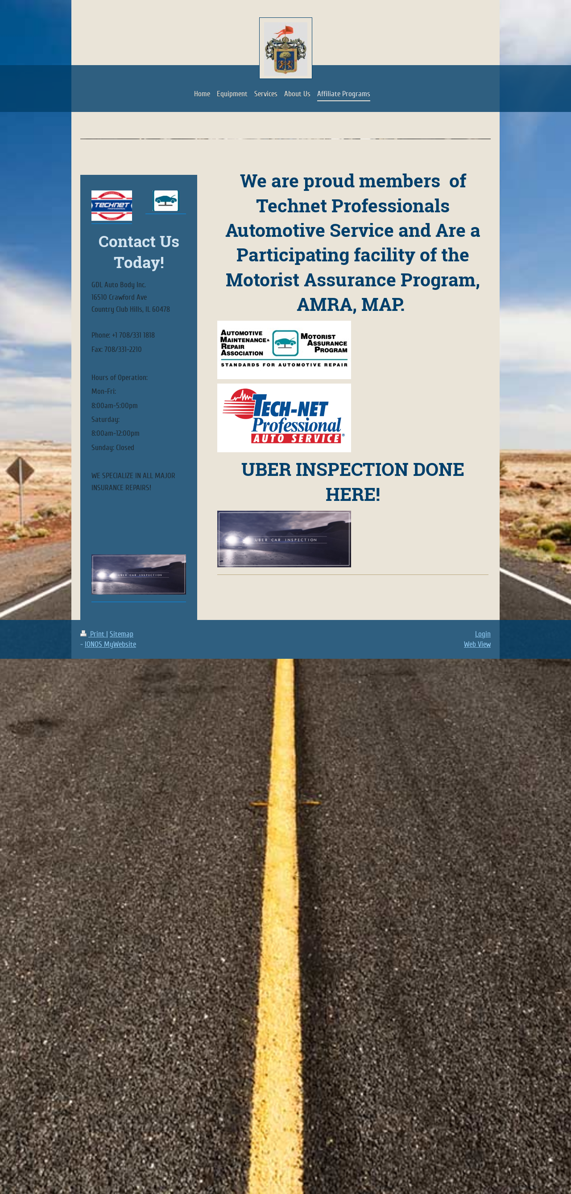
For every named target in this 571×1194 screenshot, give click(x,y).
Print (93, 634)
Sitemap (121, 634)
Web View (477, 644)
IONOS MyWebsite (110, 644)
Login (483, 634)
